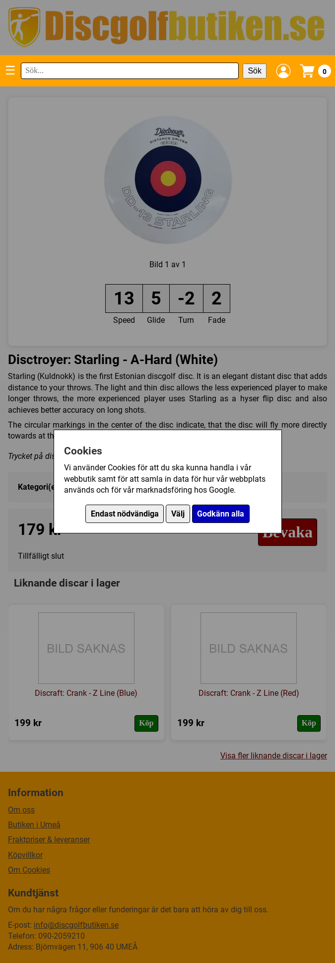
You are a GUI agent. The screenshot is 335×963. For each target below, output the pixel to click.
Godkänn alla (220, 514)
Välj (178, 514)
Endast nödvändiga (125, 514)
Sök (255, 71)
